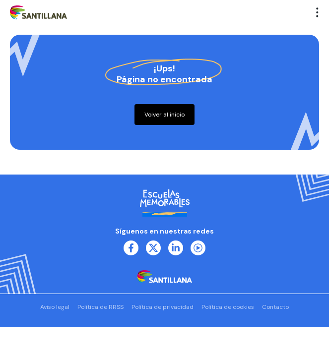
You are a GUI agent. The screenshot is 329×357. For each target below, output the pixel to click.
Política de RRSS (100, 307)
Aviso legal (54, 307)
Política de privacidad (163, 307)
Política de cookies (227, 307)
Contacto (275, 307)
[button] (318, 12)
